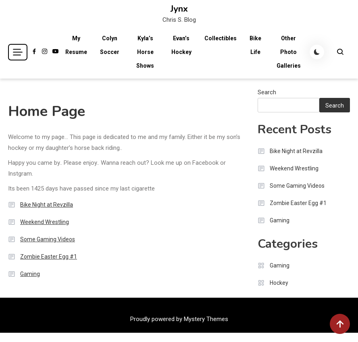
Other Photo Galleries (289, 52)
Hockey (279, 283)
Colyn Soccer (109, 45)
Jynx (179, 8)
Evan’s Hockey (181, 45)
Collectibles (220, 38)
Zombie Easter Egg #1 (48, 256)
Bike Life (255, 45)
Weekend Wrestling (44, 222)
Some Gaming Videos (47, 239)
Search (267, 92)
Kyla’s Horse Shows (145, 52)
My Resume (76, 45)
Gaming (30, 274)
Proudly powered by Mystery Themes (179, 319)
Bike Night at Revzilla (46, 204)
